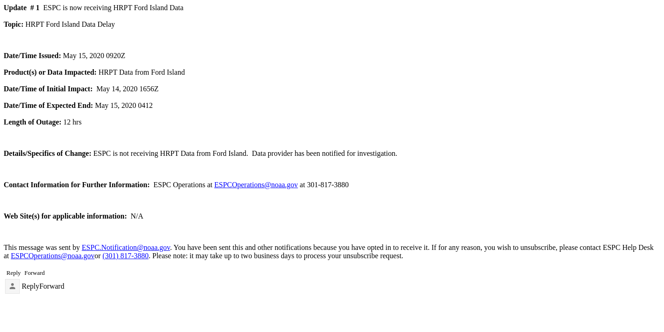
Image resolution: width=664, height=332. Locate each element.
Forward (51, 286)
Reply (30, 286)
